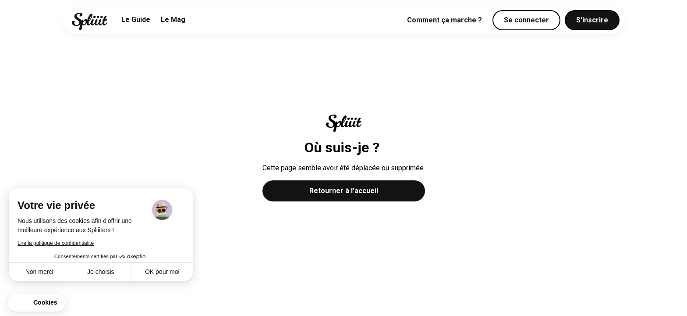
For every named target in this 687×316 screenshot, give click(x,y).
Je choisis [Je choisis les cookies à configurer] (100, 271)
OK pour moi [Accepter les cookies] (162, 271)
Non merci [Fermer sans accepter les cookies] (39, 271)
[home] (89, 21)
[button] (37, 303)
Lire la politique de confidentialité (56, 243)
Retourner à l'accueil (343, 191)
